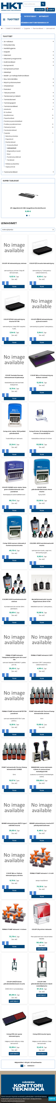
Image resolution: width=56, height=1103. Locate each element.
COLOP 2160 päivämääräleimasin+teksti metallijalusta (41, 940)
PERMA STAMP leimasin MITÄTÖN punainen (14, 683)
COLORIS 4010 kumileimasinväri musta (42, 526)
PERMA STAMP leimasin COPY (41, 630)
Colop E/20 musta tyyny (42, 991)
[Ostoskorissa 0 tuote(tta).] (50, 10)
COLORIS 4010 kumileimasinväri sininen (14, 579)
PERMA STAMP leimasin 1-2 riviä (41, 833)
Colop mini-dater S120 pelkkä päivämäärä (14, 421)
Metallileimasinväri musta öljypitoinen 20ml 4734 (42, 579)
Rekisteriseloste (22, 1100)
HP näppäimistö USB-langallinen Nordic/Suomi (28, 208)
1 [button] (27, 215)
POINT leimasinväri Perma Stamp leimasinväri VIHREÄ (14, 736)
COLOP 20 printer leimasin (42, 886)
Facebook (3, 1064)
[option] (28, 198)
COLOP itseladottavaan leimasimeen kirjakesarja (14, 369)
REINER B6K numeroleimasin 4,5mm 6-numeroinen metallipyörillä (41, 737)
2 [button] (29, 215)
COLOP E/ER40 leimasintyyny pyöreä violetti (41, 317)
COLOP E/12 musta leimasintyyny (41, 263)
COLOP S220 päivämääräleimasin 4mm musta (42, 475)
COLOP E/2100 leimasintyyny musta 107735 (14, 317)
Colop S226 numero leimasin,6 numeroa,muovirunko (14, 526)
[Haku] (34, 4)
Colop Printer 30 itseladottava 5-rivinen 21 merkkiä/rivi (41, 421)
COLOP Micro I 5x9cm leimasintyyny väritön (14, 834)
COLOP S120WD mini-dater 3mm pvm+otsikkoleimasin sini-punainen (14, 475)
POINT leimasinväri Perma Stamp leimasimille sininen (41, 683)
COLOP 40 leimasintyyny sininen (14, 263)
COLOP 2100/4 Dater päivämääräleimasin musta (14, 939)
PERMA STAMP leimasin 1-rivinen (14, 886)
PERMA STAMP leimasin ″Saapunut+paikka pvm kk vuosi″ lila (14, 632)
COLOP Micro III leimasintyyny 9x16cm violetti (41, 369)
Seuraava (31, 1022)
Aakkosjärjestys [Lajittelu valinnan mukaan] (7, 230)
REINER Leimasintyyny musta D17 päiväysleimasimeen (42, 788)
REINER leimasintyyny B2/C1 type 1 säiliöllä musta (14, 788)
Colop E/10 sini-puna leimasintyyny (14, 992)
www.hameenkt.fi (7, 1094)
